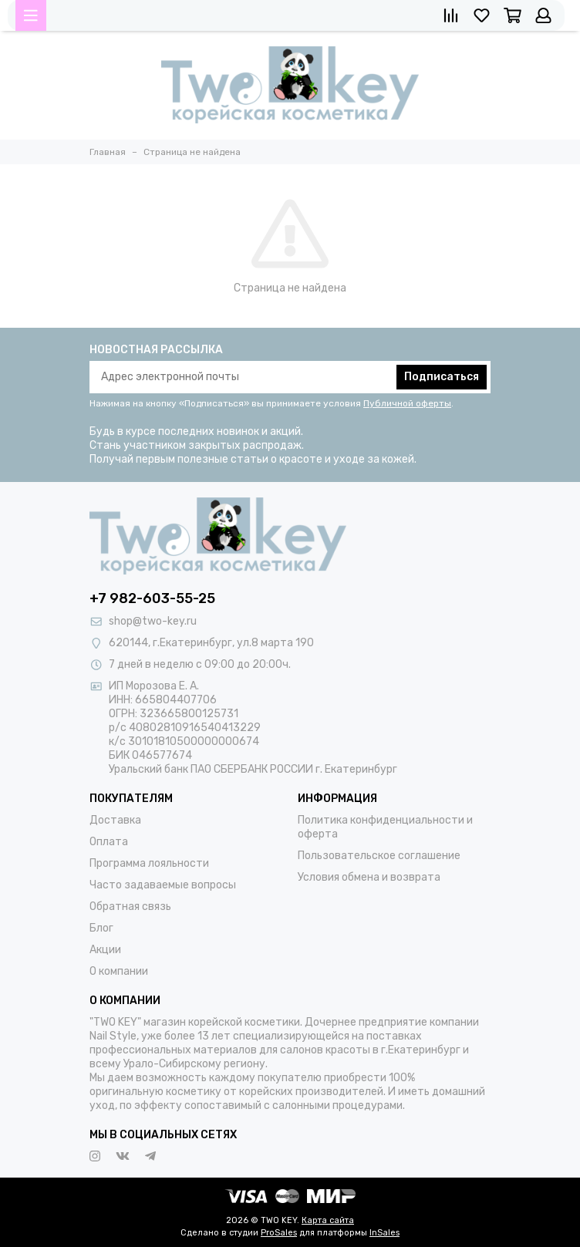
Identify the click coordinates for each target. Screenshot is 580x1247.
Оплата (108, 841)
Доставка (115, 820)
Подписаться (441, 376)
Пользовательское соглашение (379, 855)
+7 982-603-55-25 (152, 598)
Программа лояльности (149, 863)
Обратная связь (130, 906)
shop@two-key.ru (153, 621)
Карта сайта (328, 1220)
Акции (105, 949)
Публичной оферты (407, 403)
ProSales (279, 1233)
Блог (101, 928)
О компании (118, 971)
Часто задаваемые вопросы (162, 884)
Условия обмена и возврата (369, 877)
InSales (384, 1233)
